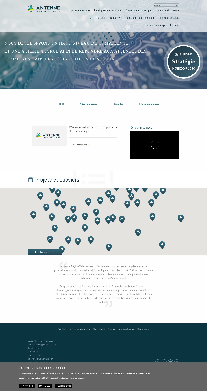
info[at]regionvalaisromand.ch (40, 359)
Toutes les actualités (79, 145)
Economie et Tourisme (167, 10)
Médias (111, 329)
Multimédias (99, 329)
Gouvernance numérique (138, 10)
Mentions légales (125, 329)
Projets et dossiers (169, 18)
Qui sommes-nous (80, 10)
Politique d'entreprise (79, 329)
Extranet (174, 25)
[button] (108, 194)
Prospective (115, 18)
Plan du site (143, 329)
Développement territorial (108, 10)
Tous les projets (43, 252)
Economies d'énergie (155, 25)
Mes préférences (64, 386)
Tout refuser (45, 386)
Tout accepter (26, 386)
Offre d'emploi (97, 18)
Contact (62, 329)
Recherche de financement (140, 18)
